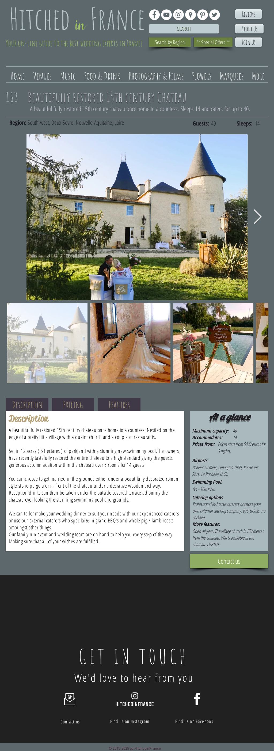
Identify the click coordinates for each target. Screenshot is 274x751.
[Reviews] (248, 14)
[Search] (184, 28)
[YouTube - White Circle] (166, 14)
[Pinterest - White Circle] (202, 14)
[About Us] (249, 28)
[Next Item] (257, 217)
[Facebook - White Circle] (154, 14)
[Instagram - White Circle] (178, 14)
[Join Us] (248, 42)
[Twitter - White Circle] (214, 14)
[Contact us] (229, 561)
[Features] (119, 404)
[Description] (27, 404)
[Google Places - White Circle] (190, 14)
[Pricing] (73, 404)
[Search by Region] (170, 42)
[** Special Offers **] (213, 42)
